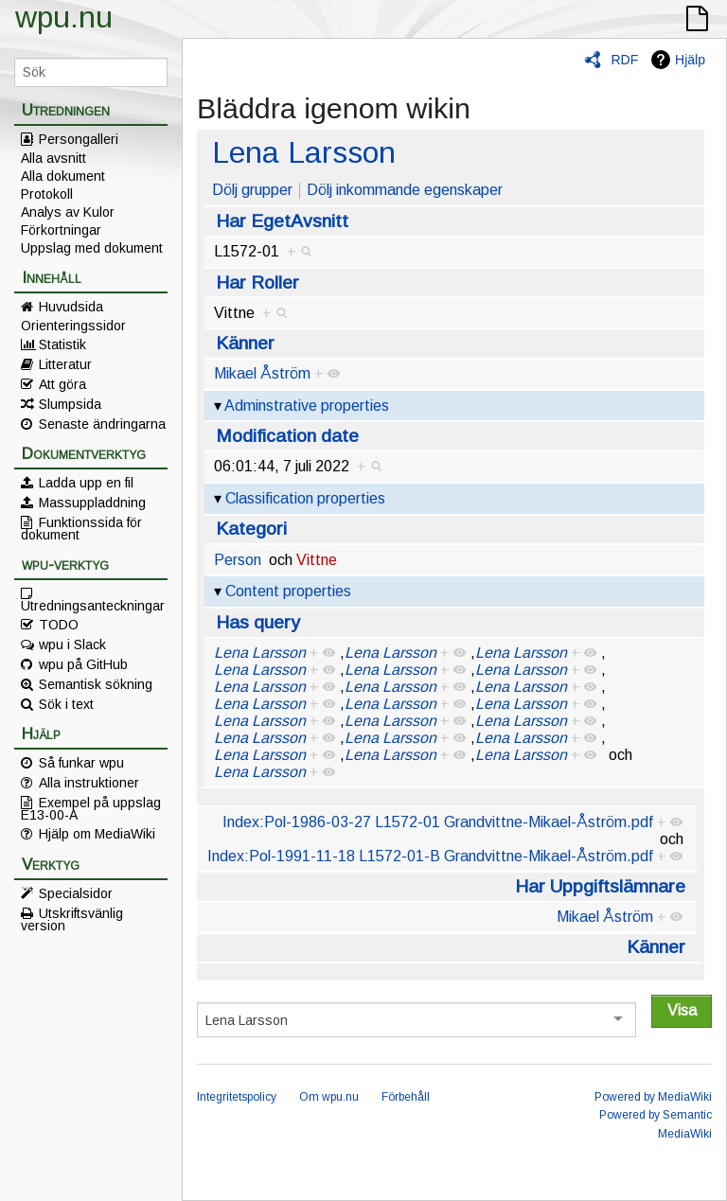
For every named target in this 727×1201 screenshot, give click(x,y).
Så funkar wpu (81, 762)
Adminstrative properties (306, 405)
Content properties (288, 591)
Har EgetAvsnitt (282, 221)
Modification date (287, 436)
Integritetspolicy (236, 1097)
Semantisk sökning (95, 684)
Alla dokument (63, 176)
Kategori (251, 529)
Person (237, 560)
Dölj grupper (252, 190)
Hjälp (690, 59)
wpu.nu (64, 17)
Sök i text (66, 704)
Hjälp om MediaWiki (97, 833)
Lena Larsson (304, 152)
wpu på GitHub (83, 664)
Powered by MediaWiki (653, 1097)
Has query (258, 622)
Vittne (316, 560)
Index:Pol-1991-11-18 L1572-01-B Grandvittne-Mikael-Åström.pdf (430, 856)
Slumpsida (70, 404)
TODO (59, 624)
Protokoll (47, 194)
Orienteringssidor (73, 325)
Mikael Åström (262, 373)
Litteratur (65, 364)
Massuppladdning (92, 502)
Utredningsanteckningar (93, 604)
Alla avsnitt (53, 158)
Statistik (62, 344)
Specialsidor (76, 893)
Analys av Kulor (68, 212)
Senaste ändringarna (102, 424)
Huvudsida (71, 306)
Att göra (62, 384)
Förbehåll (405, 1097)
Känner (245, 343)
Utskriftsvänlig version (72, 919)
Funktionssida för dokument (81, 528)
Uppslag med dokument (92, 248)
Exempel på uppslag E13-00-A (91, 808)
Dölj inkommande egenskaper (405, 190)
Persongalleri (78, 139)
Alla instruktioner (89, 782)
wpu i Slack (72, 644)
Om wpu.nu (329, 1097)
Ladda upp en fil (86, 482)
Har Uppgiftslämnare (600, 886)
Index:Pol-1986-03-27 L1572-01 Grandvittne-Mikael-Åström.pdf (437, 822)
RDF (624, 59)
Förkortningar (61, 230)
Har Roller (257, 282)
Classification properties (305, 498)
